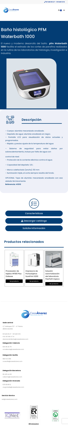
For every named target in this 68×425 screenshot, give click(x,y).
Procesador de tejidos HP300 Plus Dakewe (14, 274)
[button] (34, 213)
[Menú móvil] (63, 10)
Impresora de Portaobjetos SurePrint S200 (32, 274)
